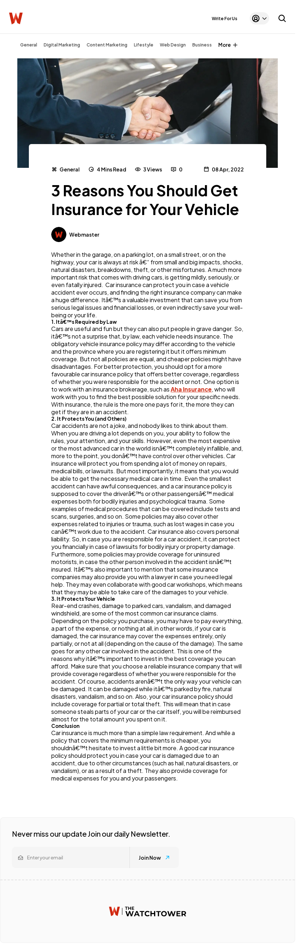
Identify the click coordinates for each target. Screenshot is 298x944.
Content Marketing (107, 45)
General (28, 45)
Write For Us (224, 18)
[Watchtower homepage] (147, 911)
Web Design (173, 45)
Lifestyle (143, 45)
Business (202, 45)
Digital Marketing (62, 45)
